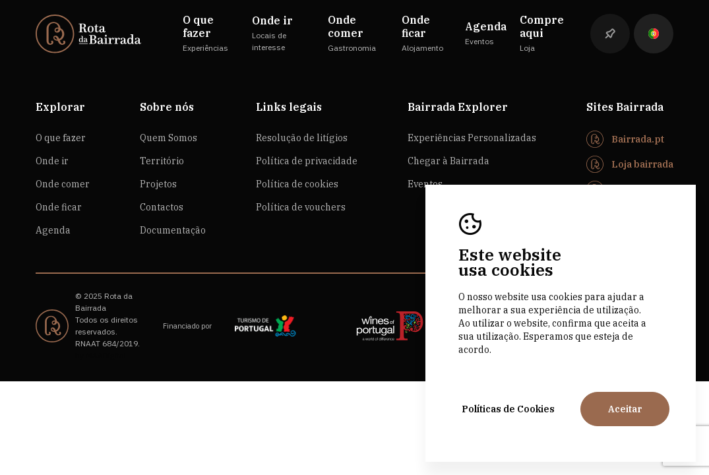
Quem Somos (168, 138)
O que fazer (61, 138)
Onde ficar (59, 207)
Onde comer (63, 184)
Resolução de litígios (302, 138)
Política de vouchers (301, 207)
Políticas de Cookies (508, 409)
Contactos (161, 207)
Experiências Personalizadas (472, 138)
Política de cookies (297, 184)
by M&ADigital (100, 355)
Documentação (173, 230)
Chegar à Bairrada (448, 161)
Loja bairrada (642, 164)
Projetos (158, 184)
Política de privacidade (306, 161)
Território (162, 161)
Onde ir (52, 161)
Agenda (53, 230)
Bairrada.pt (637, 139)
